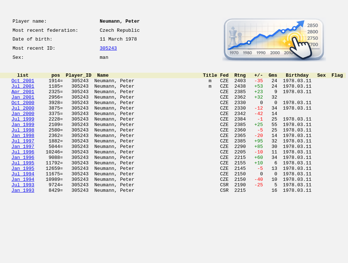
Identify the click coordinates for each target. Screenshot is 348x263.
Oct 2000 (22, 113)
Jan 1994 (22, 205)
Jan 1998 (22, 152)
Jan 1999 (22, 139)
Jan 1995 (22, 192)
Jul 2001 (22, 93)
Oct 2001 (22, 87)
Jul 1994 (22, 198)
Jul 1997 (22, 159)
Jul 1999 (22, 133)
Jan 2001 (22, 106)
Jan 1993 (22, 218)
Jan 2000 (22, 126)
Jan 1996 (22, 179)
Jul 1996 (22, 172)
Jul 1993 (22, 212)
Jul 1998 (22, 146)
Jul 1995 (22, 185)
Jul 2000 (22, 120)
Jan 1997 (22, 166)
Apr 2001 (22, 100)
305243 (108, 52)
